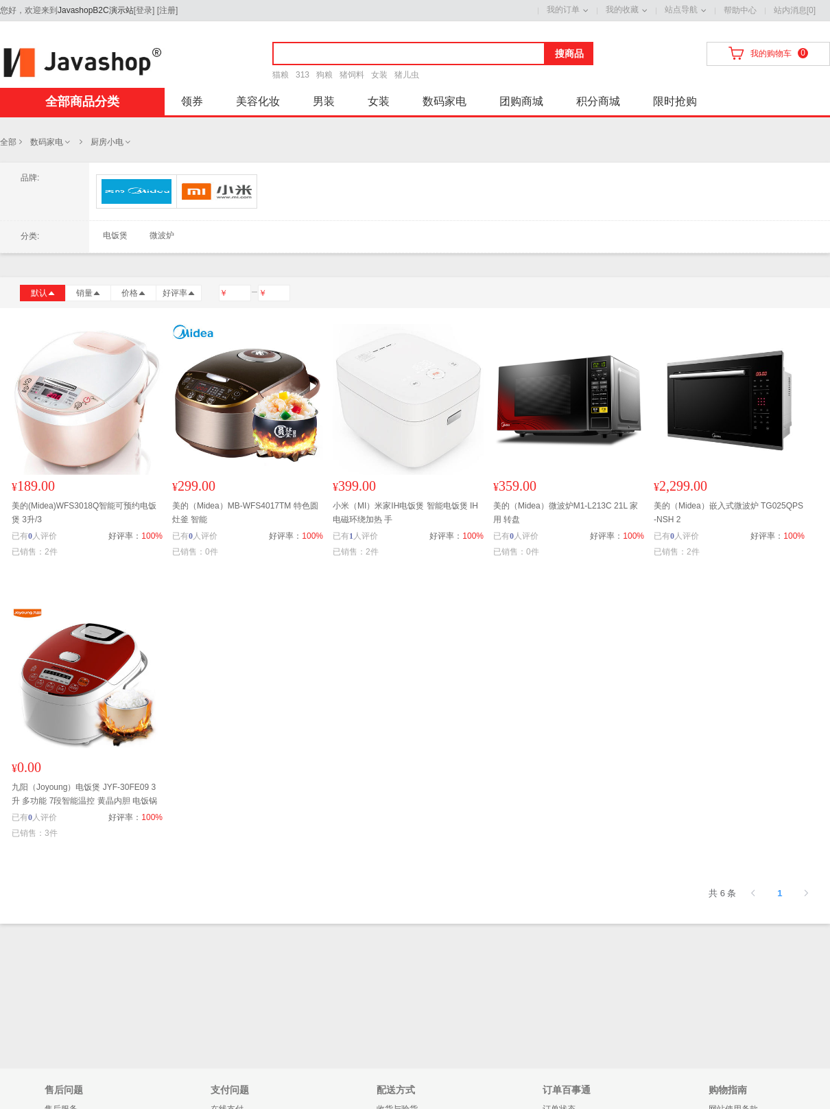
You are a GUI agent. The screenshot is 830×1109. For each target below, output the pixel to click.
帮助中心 (740, 10)
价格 (133, 293)
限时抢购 (675, 101)
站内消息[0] (795, 10)
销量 (88, 293)
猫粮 (280, 75)
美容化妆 (258, 101)
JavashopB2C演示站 (96, 10)
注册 (167, 10)
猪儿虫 (406, 75)
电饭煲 (115, 235)
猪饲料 (352, 75)
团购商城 (521, 101)
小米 (217, 192)
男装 (324, 101)
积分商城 (598, 101)
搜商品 (569, 53)
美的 (136, 192)
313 (302, 75)
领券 (192, 101)
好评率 (179, 293)
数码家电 (444, 101)
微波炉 (162, 235)
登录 (144, 10)
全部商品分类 (82, 101)
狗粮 (324, 75)
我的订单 (563, 9)
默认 (43, 293)
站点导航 (681, 9)
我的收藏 (622, 9)
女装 (379, 75)
